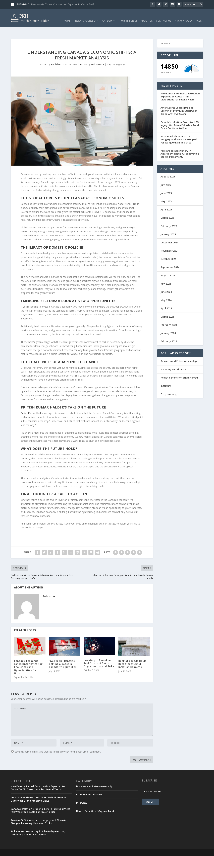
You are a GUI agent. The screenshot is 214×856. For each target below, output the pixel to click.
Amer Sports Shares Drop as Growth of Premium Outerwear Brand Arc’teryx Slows (178, 100)
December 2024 (169, 232)
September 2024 (169, 256)
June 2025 (166, 182)
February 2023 (168, 330)
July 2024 (165, 273)
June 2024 (166, 281)
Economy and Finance (92, 54)
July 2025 (165, 174)
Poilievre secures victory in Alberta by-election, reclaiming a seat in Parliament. (179, 143)
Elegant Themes (34, 847)
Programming (168, 383)
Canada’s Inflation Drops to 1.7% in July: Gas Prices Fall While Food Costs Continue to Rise (179, 114)
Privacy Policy (183, 16)
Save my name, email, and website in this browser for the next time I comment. (58, 741)
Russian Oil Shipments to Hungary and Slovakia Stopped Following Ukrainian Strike (178, 129)
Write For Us (129, 16)
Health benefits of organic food (179, 367)
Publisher (56, 54)
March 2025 (167, 207)
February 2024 (168, 314)
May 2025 (166, 191)
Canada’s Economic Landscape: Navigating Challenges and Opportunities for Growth (28, 656)
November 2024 (169, 240)
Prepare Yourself (85, 16)
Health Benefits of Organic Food (95, 800)
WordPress (65, 847)
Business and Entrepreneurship (178, 350)
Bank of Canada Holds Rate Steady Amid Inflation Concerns (132, 653)
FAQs (199, 16)
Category (108, 16)
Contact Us (163, 16)
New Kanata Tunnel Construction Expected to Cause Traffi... (63, 4)
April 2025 (166, 199)
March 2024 (167, 306)
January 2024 (168, 322)
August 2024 (167, 265)
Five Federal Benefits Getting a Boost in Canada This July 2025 (62, 653)
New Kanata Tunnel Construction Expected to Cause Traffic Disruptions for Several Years (180, 86)
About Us (147, 16)
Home (67, 16)
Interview (165, 375)
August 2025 (167, 166)
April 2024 (166, 298)
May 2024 (166, 289)
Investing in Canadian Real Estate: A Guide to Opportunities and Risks (99, 652)
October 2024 (168, 248)
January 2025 (168, 224)
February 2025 (168, 215)
